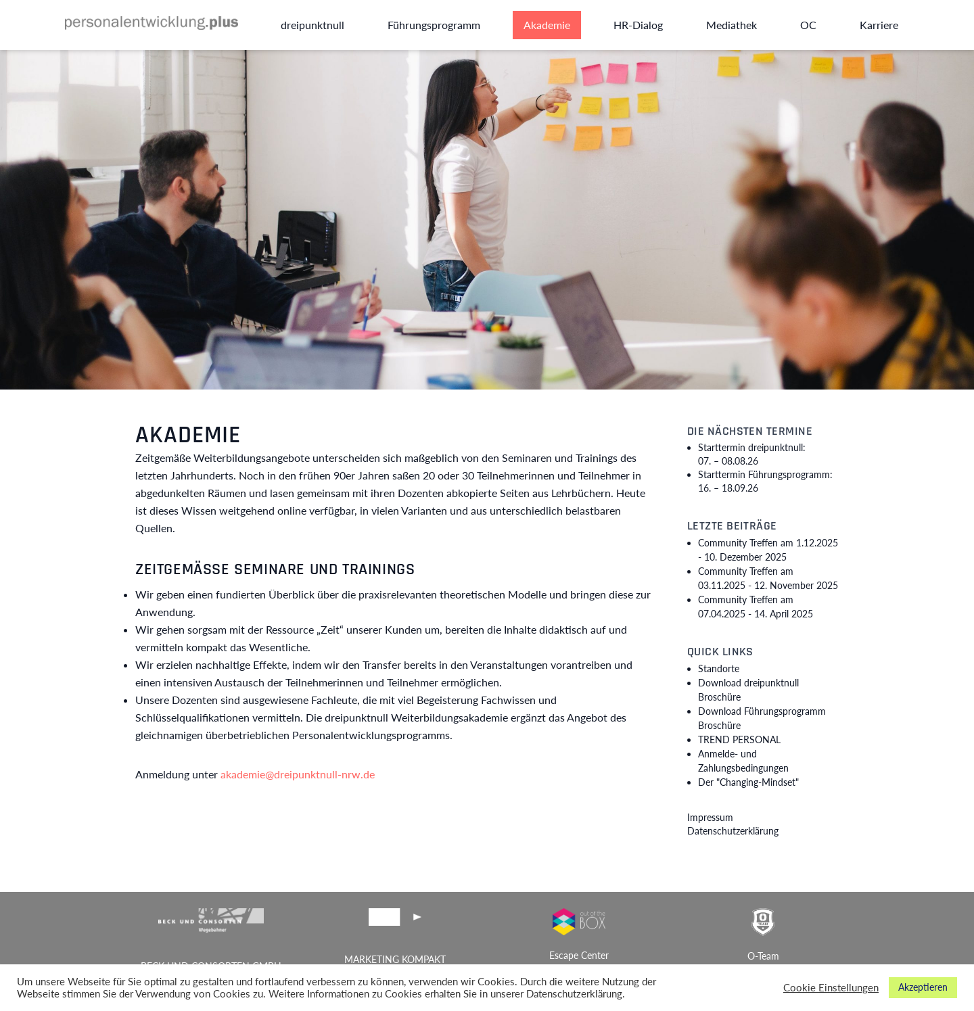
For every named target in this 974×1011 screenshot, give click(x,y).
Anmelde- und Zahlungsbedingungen (743, 761)
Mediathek (731, 24)
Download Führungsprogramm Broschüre (762, 718)
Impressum (710, 817)
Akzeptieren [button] (923, 987)
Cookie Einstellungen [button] (831, 987)
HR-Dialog (638, 24)
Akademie (547, 24)
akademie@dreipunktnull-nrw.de (298, 774)
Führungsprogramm (434, 24)
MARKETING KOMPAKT (395, 959)
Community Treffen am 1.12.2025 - (768, 550)
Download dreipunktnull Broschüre (748, 690)
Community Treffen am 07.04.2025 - (755, 606)
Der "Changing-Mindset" (748, 782)
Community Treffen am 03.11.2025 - (768, 578)
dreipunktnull (312, 24)
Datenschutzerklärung (733, 831)
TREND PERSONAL (739, 739)
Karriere (879, 24)
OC (808, 24)
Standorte (718, 668)
